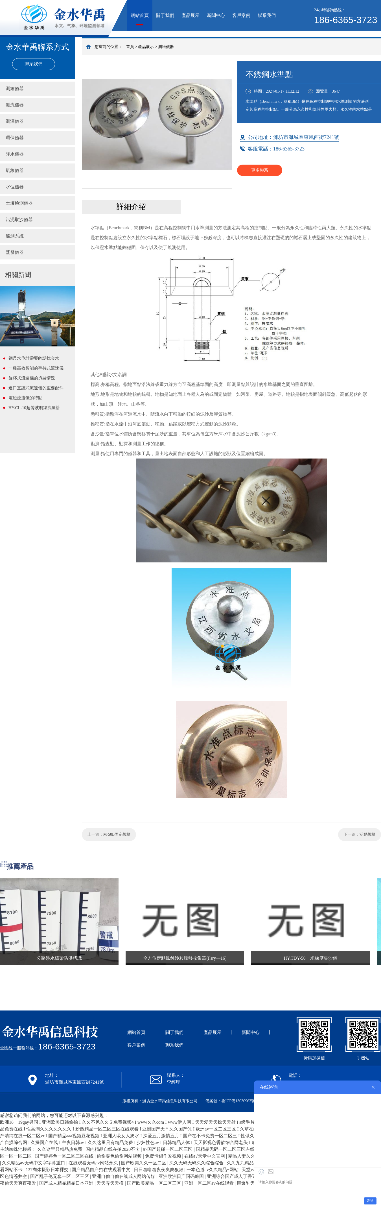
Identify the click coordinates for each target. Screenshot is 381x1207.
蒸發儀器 (15, 252)
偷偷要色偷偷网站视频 (120, 1156)
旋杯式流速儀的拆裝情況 (31, 378)
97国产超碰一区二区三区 (168, 1149)
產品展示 (190, 15)
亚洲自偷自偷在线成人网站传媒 (124, 1176)
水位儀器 (15, 186)
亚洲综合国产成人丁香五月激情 (239, 1176)
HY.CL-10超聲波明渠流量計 (34, 407)
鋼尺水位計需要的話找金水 (33, 358)
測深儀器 (15, 121)
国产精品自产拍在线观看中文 (102, 1169)
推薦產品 (20, 866)
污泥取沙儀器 (19, 219)
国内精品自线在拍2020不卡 (113, 1149)
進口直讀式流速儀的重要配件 (36, 388)
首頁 (130, 47)
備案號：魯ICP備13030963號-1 (231, 1101)
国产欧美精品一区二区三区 (154, 1183)
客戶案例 (241, 15)
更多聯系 (259, 170)
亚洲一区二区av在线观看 (209, 1183)
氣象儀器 (15, 170)
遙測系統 (15, 235)
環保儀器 (15, 137)
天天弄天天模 (111, 1183)
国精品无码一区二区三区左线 (226, 1149)
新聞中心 (216, 15)
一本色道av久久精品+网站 (213, 1169)
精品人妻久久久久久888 (252, 1156)
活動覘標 (367, 834)
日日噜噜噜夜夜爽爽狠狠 (159, 1169)
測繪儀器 (166, 47)
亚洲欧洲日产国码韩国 (182, 1176)
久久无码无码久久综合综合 (197, 1162)
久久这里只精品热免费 (60, 1149)
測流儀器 (15, 104)
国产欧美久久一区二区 (144, 1162)
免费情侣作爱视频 (163, 1156)
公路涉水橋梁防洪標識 (59, 958)
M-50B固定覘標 (116, 834)
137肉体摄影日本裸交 (48, 1169)
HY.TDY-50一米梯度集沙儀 (310, 958)
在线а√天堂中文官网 (205, 1156)
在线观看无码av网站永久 (94, 1162)
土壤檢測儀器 (19, 203)
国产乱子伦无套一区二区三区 (60, 1176)
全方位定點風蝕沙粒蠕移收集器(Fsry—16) (184, 958)
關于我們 (165, 15)
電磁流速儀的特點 (25, 398)
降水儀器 (15, 154)
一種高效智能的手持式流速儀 (36, 368)
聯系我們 (267, 15)
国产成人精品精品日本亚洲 (67, 1183)
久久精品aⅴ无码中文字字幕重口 (34, 1162)
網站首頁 (140, 15)
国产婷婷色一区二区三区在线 (65, 1156)
